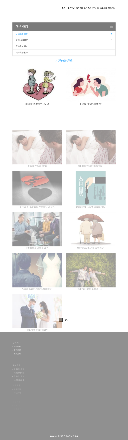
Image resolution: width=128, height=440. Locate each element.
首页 (63, 8)
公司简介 (71, 8)
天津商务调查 (22, 34)
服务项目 (79, 8)
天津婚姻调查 (22, 40)
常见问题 (95, 8)
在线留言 (103, 8)
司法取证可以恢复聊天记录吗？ (37, 104)
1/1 (66, 320)
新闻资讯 (87, 8)
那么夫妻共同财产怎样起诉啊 (91, 104)
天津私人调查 (22, 46)
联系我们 (111, 8)
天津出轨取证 (22, 52)
